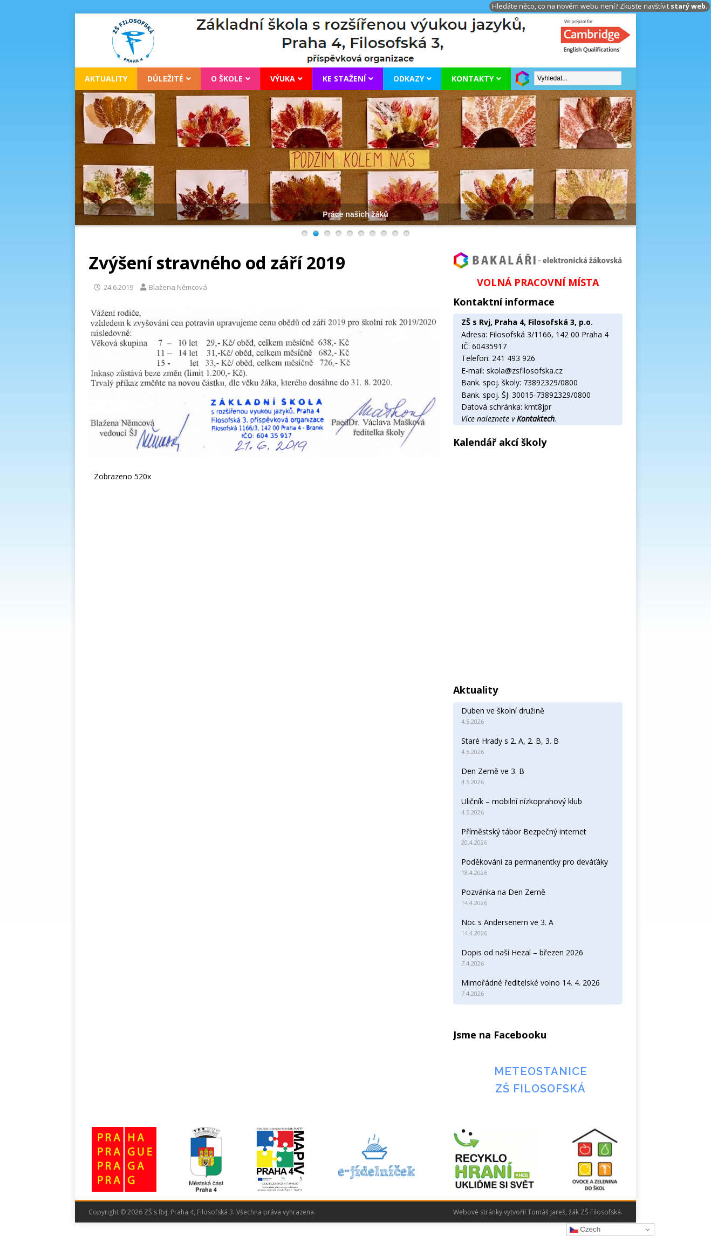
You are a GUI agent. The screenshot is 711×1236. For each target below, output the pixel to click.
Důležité (165, 78)
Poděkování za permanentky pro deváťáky (534, 862)
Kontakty (473, 78)
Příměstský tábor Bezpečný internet (523, 831)
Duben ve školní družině (502, 710)
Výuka (282, 78)
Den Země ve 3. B (492, 771)
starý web (688, 6)
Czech (585, 1229)
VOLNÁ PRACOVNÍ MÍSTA (538, 282)
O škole (227, 78)
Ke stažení (344, 78)
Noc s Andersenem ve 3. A (507, 922)
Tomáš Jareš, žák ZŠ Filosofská (574, 1212)
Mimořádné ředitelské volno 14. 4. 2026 (530, 982)
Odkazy (408, 78)
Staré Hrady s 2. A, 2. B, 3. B (510, 741)
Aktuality (106, 78)
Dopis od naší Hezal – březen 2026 (522, 952)
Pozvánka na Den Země (503, 892)
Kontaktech (536, 418)
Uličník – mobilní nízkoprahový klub (521, 801)
